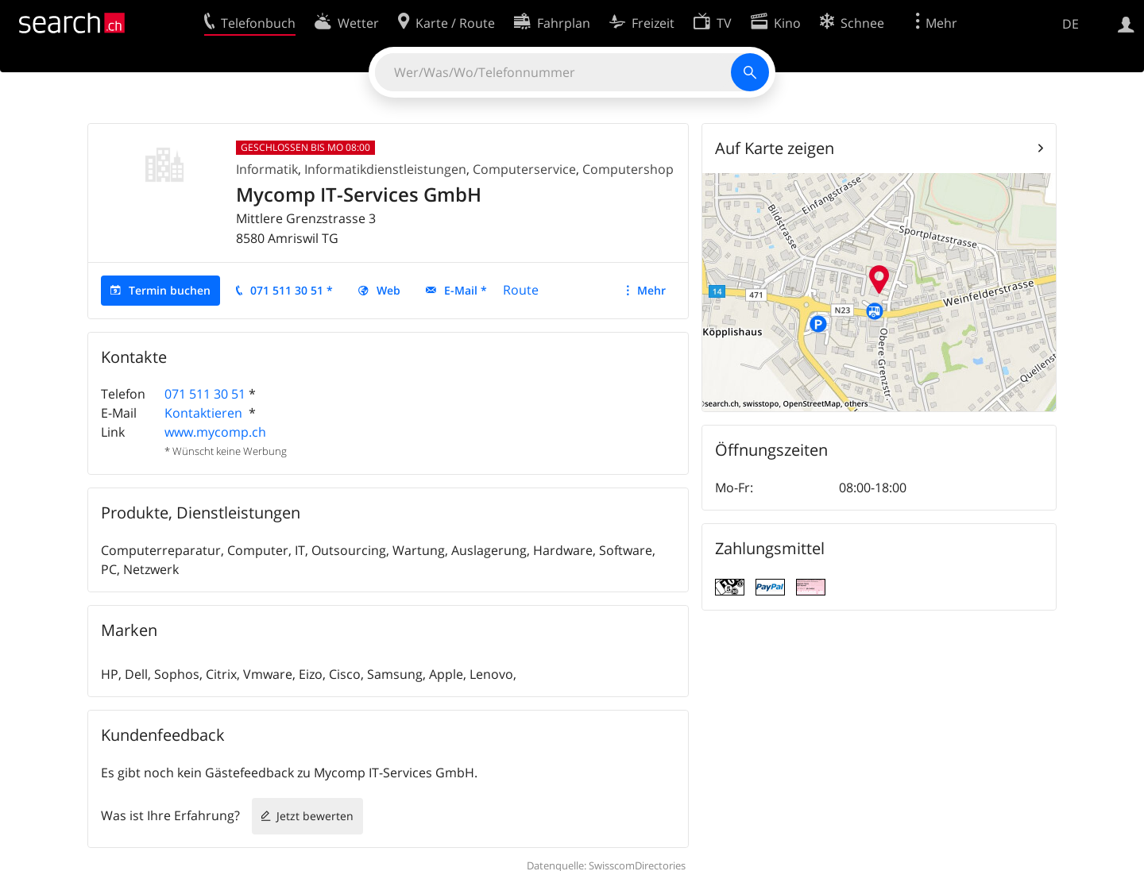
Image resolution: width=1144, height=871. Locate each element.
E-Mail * (465, 290)
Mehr (651, 290)
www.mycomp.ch (215, 432)
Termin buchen (170, 290)
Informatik (267, 169)
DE (1070, 24)
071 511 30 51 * (291, 290)
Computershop (628, 169)
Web (388, 290)
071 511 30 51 (204, 394)
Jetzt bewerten (315, 815)
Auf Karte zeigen (774, 148)
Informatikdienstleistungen (385, 169)
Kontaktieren (204, 413)
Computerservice (524, 169)
